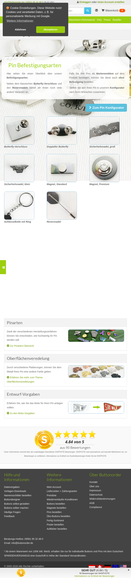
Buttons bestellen (56, 503)
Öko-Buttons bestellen (58, 516)
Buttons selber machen (16, 507)
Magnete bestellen (56, 507)
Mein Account (54, 487)
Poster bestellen (55, 524)
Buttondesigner (12, 499)
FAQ (99, 19)
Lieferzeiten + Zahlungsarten (62, 491)
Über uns (94, 486)
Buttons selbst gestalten (17, 503)
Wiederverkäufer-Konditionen (62, 499)
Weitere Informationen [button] (19, 20)
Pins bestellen (54, 512)
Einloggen (85, 2)
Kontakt (93, 482)
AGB (91, 503)
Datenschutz (96, 494)
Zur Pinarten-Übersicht (20, 345)
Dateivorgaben (12, 487)
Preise (107, 19)
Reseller (117, 19)
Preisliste (51, 495)
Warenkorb (113, 10)
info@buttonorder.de (14, 2)
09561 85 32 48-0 (34, 2)
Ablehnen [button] (20, 29)
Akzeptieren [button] (50, 29)
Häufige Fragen (12, 512)
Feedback (9, 516)
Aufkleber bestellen (57, 528)
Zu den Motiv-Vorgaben (21, 413)
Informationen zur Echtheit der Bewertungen (95, 576)
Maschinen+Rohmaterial (82, 19)
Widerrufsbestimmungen (102, 498)
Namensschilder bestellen (17, 495)
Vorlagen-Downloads (15, 491)
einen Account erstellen (111, 2)
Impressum (95, 490)
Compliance (95, 507)
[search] (87, 10)
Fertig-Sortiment (55, 520)
